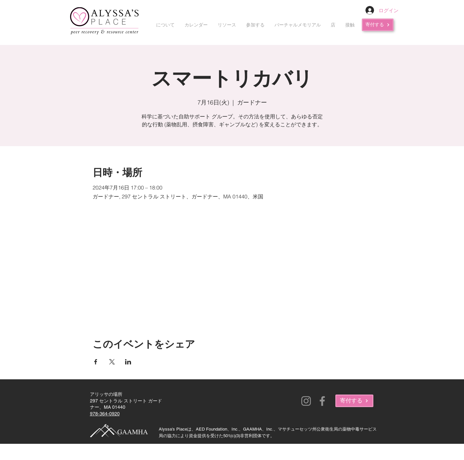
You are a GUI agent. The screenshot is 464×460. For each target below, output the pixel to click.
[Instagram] (306, 401)
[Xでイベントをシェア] (112, 361)
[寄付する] (378, 25)
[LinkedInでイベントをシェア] (128, 361)
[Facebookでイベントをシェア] (96, 361)
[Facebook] (322, 401)
